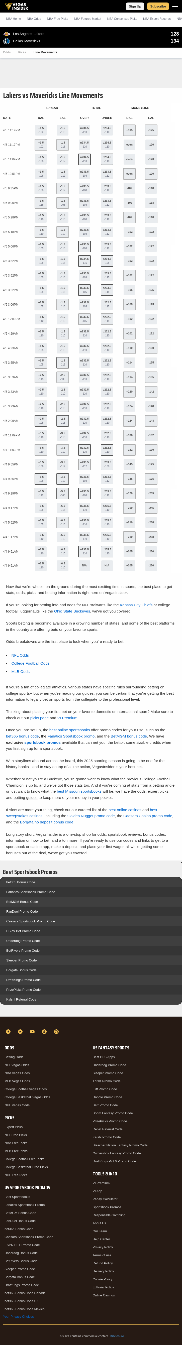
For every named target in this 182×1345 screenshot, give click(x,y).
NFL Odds (20, 655)
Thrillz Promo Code (107, 1081)
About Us (99, 1223)
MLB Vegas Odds (17, 1081)
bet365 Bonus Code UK (22, 1301)
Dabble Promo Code (107, 1097)
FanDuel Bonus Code (20, 1221)
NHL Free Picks (16, 1175)
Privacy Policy (103, 1247)
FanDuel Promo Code (22, 911)
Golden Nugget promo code (91, 816)
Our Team (100, 1231)
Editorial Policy (103, 1287)
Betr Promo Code (105, 1105)
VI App (97, 1191)
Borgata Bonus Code (21, 970)
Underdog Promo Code (23, 941)
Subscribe (158, 6)
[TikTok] (45, 1032)
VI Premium (101, 1183)
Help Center (101, 1239)
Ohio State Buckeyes (72, 611)
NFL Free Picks (16, 1135)
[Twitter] (21, 1032)
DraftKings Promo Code (23, 980)
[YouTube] (33, 1032)
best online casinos (125, 810)
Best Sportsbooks (17, 1197)
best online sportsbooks (69, 730)
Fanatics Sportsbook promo (71, 736)
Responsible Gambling (109, 1215)
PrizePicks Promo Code (23, 990)
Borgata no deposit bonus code (46, 822)
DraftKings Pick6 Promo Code (114, 1161)
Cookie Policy (103, 1279)
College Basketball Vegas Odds (27, 1097)
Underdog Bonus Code (21, 1253)
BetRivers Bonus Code (21, 1261)
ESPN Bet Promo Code (23, 931)
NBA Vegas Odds (17, 1073)
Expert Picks (14, 1127)
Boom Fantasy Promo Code (113, 1113)
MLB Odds (20, 671)
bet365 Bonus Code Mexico (25, 1309)
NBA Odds (34, 19)
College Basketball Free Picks (26, 1167)
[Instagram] (57, 1032)
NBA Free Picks (16, 1143)
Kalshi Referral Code (21, 999)
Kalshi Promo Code (107, 1137)
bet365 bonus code (22, 736)
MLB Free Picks (16, 1151)
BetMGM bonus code (129, 736)
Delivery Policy (103, 1271)
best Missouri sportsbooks (79, 791)
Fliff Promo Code (105, 1089)
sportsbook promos (43, 742)
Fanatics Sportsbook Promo (25, 1205)
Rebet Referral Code (108, 1129)
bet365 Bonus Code (20, 882)
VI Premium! (68, 718)
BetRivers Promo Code (23, 950)
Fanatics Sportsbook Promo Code (30, 892)
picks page (39, 718)
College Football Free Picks (24, 1159)
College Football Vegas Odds (26, 1089)
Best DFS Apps (104, 1057)
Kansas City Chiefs (136, 605)
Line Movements (45, 52)
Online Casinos (104, 1295)
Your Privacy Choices (18, 1316)
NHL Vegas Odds (17, 1105)
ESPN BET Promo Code (22, 1245)
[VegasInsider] (91, 1023)
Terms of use (102, 1255)
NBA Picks (57, 19)
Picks (22, 52)
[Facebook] (9, 1032)
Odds (7, 52)
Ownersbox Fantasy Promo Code (117, 1153)
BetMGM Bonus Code (22, 902)
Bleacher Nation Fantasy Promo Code (120, 1145)
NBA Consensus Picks (122, 19)
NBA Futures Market (87, 19)
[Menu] (175, 6)
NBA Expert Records (157, 19)
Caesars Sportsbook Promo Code (30, 921)
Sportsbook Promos (107, 1207)
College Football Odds (30, 663)
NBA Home (13, 19)
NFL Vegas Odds (17, 1065)
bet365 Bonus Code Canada (25, 1293)
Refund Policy (103, 1263)
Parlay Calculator (105, 1199)
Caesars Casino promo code (147, 816)
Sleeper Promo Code (21, 960)
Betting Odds (14, 1057)
